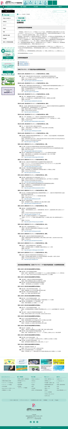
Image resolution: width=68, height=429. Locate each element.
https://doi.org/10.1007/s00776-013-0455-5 (33, 240)
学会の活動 (36, 6)
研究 (33, 386)
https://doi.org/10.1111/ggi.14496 (31, 141)
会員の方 (60, 6)
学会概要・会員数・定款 (49, 382)
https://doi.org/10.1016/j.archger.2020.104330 (33, 157)
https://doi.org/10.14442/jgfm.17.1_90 (32, 214)
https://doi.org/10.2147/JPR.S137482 (32, 172)
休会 (58, 386)
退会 (58, 388)
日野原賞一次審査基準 (23, 63)
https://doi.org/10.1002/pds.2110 (31, 259)
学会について (48, 6)
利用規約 (45, 400)
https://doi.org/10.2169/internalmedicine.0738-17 (34, 187)
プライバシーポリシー (25, 400)
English (56, 400)
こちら (29, 53)
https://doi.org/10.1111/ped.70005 (31, 91)
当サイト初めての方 (14, 400)
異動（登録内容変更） (61, 384)
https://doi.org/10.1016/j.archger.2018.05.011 (33, 181)
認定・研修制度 (23, 6)
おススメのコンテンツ (11, 6)
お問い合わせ (47, 395)
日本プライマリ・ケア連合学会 (36, 427)
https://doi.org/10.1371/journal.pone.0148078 (33, 221)
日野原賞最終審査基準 (23, 65)
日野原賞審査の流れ (23, 62)
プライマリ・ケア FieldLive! (7, 382)
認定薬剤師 (20, 384)
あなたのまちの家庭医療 (8, 81)
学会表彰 (23, 14)
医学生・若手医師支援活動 (37, 390)
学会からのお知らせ (7, 18)
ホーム (20, 14)
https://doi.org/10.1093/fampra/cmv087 (32, 198)
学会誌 (33, 384)
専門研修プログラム (21, 380)
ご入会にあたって (60, 380)
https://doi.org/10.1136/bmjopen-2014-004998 (34, 250)
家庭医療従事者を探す (49, 384)
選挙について (47, 388)
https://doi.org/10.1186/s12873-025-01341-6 (33, 80)
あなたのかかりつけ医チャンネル (8, 388)
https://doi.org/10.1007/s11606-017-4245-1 (33, 166)
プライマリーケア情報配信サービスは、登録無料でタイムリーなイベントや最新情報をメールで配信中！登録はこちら (8, 54)
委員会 (46, 390)
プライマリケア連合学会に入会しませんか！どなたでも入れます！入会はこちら (8, 68)
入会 (58, 382)
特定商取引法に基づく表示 (36, 400)
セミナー (33, 382)
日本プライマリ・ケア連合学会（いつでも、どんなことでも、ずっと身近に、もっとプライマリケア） (13, 2)
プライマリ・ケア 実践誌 (7, 384)
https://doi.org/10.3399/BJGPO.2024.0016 (33, 101)
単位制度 (19, 382)
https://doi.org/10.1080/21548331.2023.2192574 (34, 121)
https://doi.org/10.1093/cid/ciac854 (31, 112)
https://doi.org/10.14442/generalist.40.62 (32, 203)
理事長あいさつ (48, 380)
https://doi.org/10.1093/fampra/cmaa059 (32, 130)
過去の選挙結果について (61, 390)
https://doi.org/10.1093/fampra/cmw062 (32, 231)
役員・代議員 (47, 386)
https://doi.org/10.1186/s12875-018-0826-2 (33, 151)
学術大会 (4, 21)
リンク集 (51, 400)
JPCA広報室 (4, 386)
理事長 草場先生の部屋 (6, 380)
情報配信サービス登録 (6, 390)
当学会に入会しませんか (49, 393)
